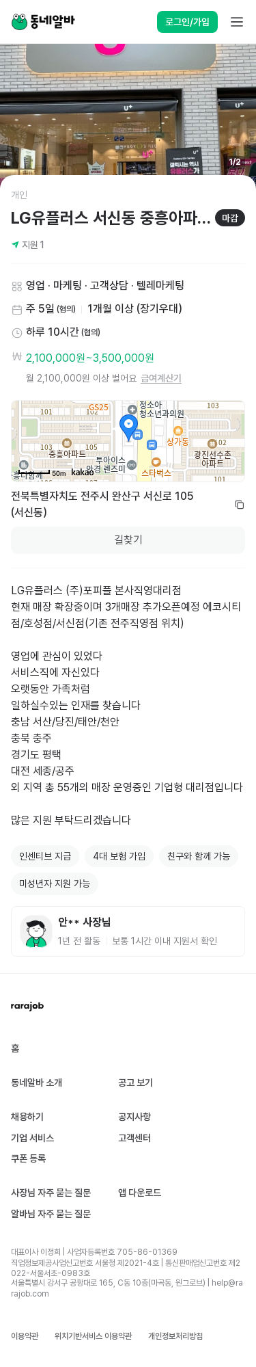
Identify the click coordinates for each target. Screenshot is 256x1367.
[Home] (43, 22)
